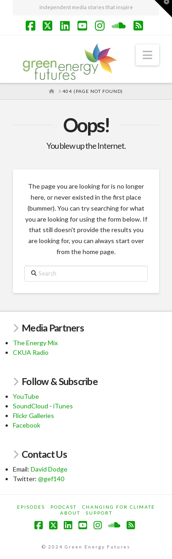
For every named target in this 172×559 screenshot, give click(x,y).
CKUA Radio (31, 352)
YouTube (26, 396)
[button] (147, 54)
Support (99, 513)
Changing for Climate (118, 507)
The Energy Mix (35, 343)
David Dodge (49, 469)
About (70, 513)
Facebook (26, 425)
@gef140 (51, 479)
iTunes (63, 406)
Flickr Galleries (33, 415)
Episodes (31, 507)
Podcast (63, 507)
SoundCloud (30, 406)
